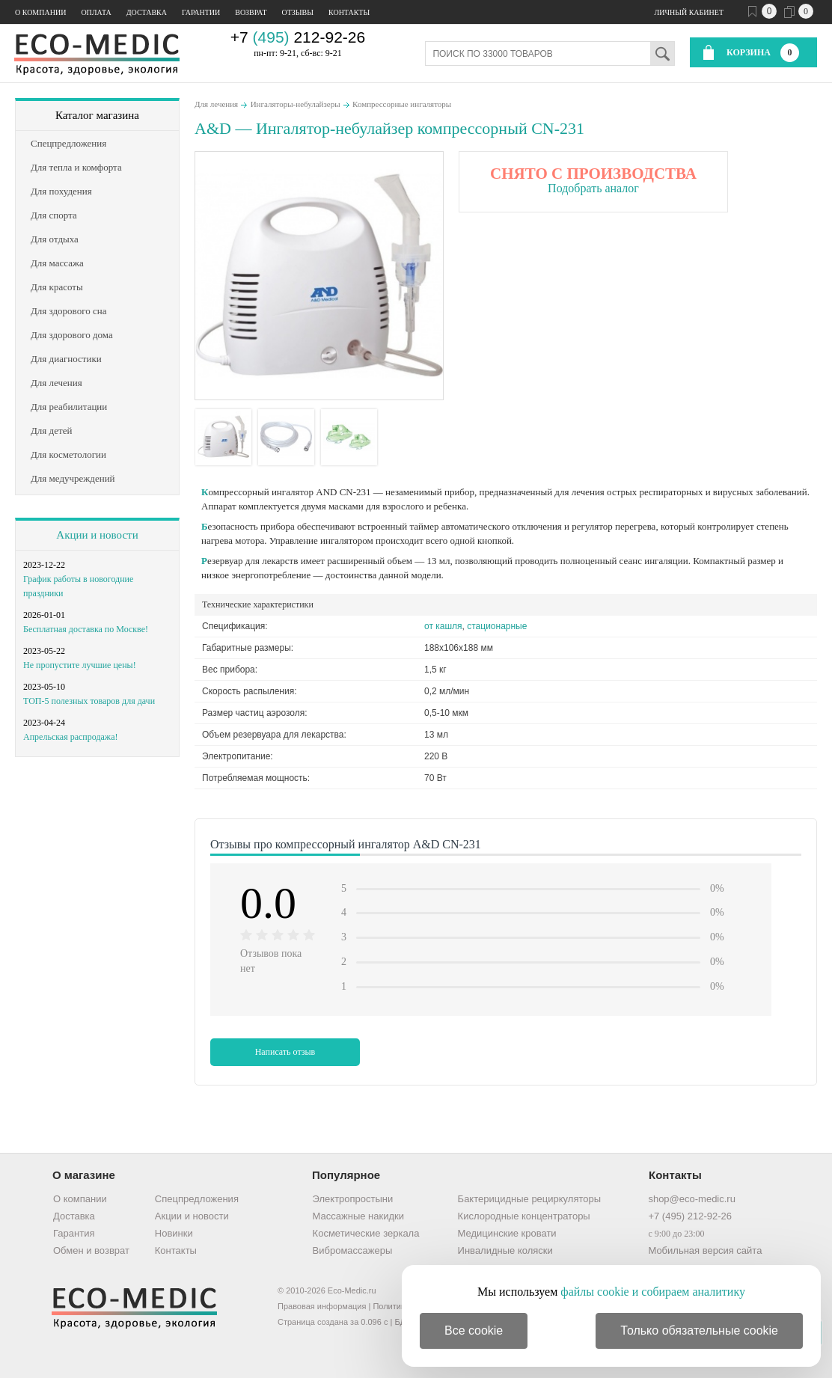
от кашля (443, 626)
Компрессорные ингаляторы (401, 103)
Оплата (96, 12)
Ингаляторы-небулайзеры (295, 103)
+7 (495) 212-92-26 (690, 1216)
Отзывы (297, 12)
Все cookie (473, 1330)
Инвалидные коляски (505, 1250)
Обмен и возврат (91, 1250)
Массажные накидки (358, 1216)
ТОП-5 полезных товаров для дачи (89, 701)
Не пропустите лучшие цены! (79, 665)
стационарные (497, 626)
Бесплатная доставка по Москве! (85, 629)
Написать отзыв (285, 1052)
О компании (40, 12)
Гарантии (201, 12)
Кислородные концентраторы (524, 1216)
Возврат (250, 12)
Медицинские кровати (507, 1233)
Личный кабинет (689, 12)
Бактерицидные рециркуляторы (529, 1198)
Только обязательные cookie (699, 1330)
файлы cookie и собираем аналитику (652, 1291)
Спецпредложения (197, 1198)
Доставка (146, 12)
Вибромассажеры (353, 1250)
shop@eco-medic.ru (691, 1198)
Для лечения (216, 103)
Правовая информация (322, 1306)
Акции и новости (97, 535)
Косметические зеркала (366, 1233)
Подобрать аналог (593, 188)
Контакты (349, 12)
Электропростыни (353, 1198)
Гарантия (73, 1233)
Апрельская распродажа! (70, 737)
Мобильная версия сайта (705, 1250)
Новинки (174, 1233)
